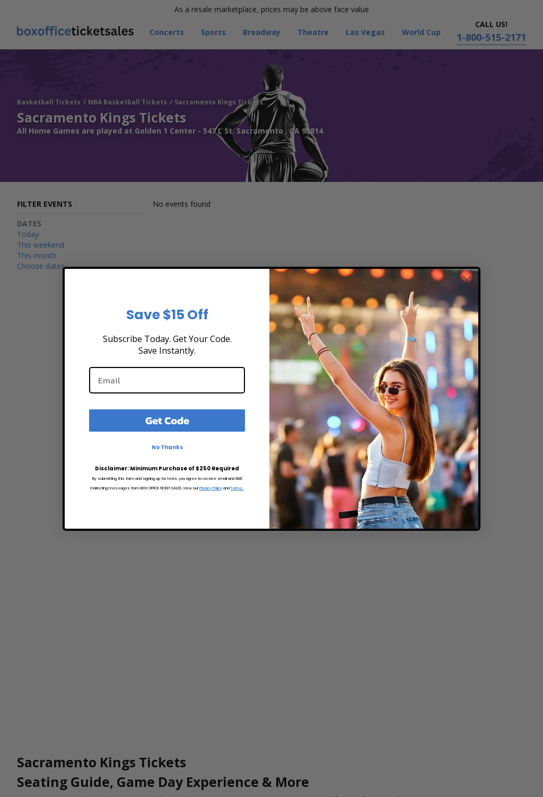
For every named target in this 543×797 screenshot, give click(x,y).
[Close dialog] (467, 280)
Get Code (167, 420)
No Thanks (167, 447)
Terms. (237, 488)
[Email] (167, 380)
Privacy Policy (210, 488)
